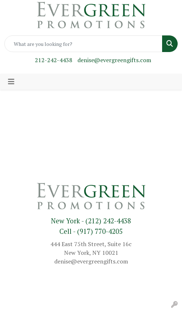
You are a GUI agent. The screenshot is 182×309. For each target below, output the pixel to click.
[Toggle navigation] (11, 82)
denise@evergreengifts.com (114, 60)
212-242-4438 (53, 60)
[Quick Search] (83, 43)
